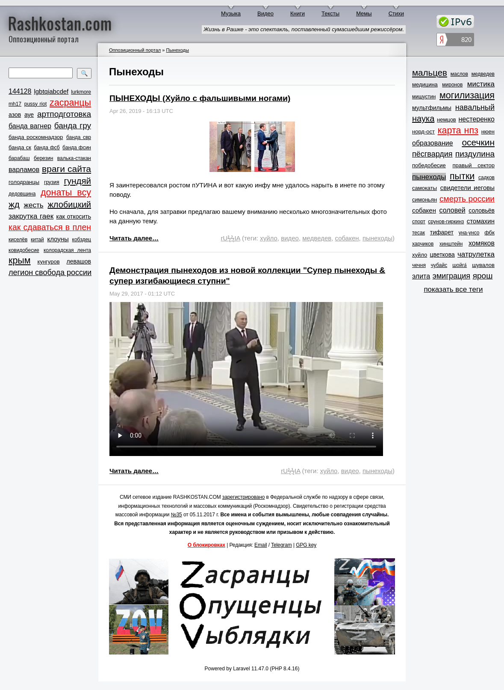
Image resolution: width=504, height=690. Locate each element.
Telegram (281, 545)
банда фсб (46, 148)
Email (260, 545)
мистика (481, 84)
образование (432, 143)
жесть (34, 205)
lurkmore (81, 92)
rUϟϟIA (230, 238)
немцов (446, 119)
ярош (483, 275)
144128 (20, 91)
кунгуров (49, 261)
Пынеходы (177, 50)
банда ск (20, 147)
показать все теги (453, 289)
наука (423, 118)
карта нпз (458, 130)
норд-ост (423, 131)
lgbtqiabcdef (51, 91)
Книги (297, 13)
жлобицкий (69, 204)
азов (15, 114)
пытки (462, 176)
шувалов (483, 265)
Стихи (396, 13)
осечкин (478, 142)
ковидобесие (24, 250)
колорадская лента (67, 250)
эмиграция (451, 276)
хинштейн (451, 244)
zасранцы (70, 103)
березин (43, 158)
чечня (419, 265)
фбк (489, 232)
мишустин (424, 97)
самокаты (424, 188)
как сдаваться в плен (50, 227)
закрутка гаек (31, 216)
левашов (79, 261)
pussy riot (35, 104)
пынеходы (377, 238)
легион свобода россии (50, 272)
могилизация (467, 95)
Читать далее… (134, 238)
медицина (425, 84)
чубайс (439, 265)
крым (20, 260)
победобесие (429, 165)
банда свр (78, 137)
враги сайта (66, 169)
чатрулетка (476, 254)
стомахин (481, 221)
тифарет (442, 232)
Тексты (330, 13)
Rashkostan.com (60, 22)
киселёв (18, 240)
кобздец (81, 240)
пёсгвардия (432, 154)
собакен (347, 238)
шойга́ (459, 265)
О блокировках (206, 545)
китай (37, 240)
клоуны (57, 239)
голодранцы (24, 182)
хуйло (268, 238)
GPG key (306, 545)
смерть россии (467, 198)
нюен (488, 131)
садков (486, 178)
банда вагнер (30, 126)
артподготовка (64, 114)
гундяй (77, 181)
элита (421, 276)
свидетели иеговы (467, 187)
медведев (316, 238)
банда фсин (76, 148)
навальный (475, 107)
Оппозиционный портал (135, 50)
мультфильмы (431, 107)
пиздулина (475, 153)
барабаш (19, 158)
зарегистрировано (243, 497)
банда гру (72, 125)
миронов (452, 85)
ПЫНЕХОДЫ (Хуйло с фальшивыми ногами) (199, 98)
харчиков (422, 244)
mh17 (15, 104)
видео (290, 238)
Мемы (364, 13)
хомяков (482, 243)
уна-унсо (469, 233)
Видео (265, 13)
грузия (51, 182)
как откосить (73, 216)
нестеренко (477, 119)
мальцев (429, 72)
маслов (459, 74)
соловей (452, 210)
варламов (24, 169)
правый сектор (474, 165)
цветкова (442, 254)
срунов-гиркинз (446, 222)
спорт (418, 222)
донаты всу (66, 192)
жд (14, 204)
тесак (418, 233)
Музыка (231, 13)
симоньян (424, 199)
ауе (29, 114)
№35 (176, 515)
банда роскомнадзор (36, 137)
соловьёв (482, 210)
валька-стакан (74, 158)
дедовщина (22, 194)
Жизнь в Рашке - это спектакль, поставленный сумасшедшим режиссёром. (303, 29)
